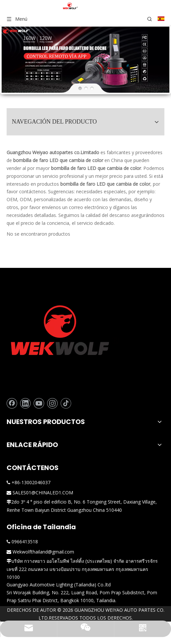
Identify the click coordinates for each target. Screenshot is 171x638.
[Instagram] (52, 401)
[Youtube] (39, 401)
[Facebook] (12, 401)
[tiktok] (66, 401)
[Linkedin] (25, 401)
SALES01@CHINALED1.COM (43, 490)
